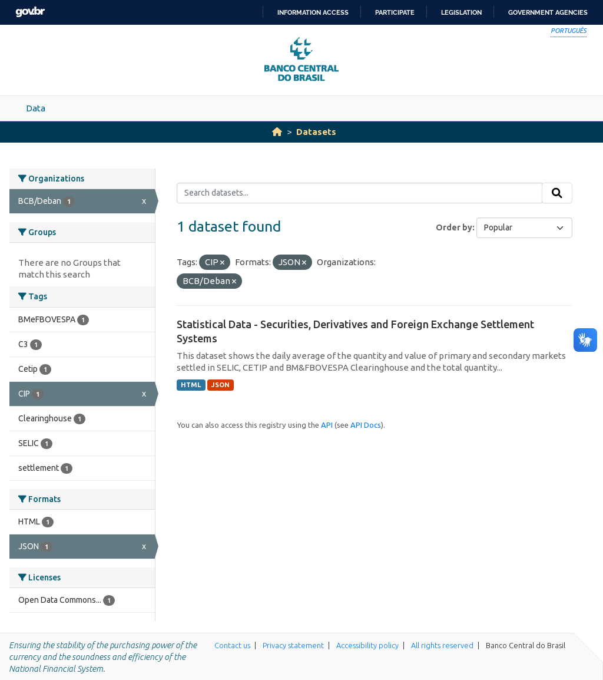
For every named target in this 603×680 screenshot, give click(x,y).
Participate (395, 12)
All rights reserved (442, 645)
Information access (313, 12)
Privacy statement (293, 645)
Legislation (461, 12)
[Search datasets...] (359, 193)
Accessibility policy (367, 645)
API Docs (365, 425)
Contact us (232, 645)
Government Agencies (548, 12)
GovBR (30, 12)
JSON (220, 384)
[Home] (277, 132)
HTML (191, 384)
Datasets (316, 132)
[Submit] (557, 193)
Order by (454, 227)
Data (35, 108)
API (327, 425)
